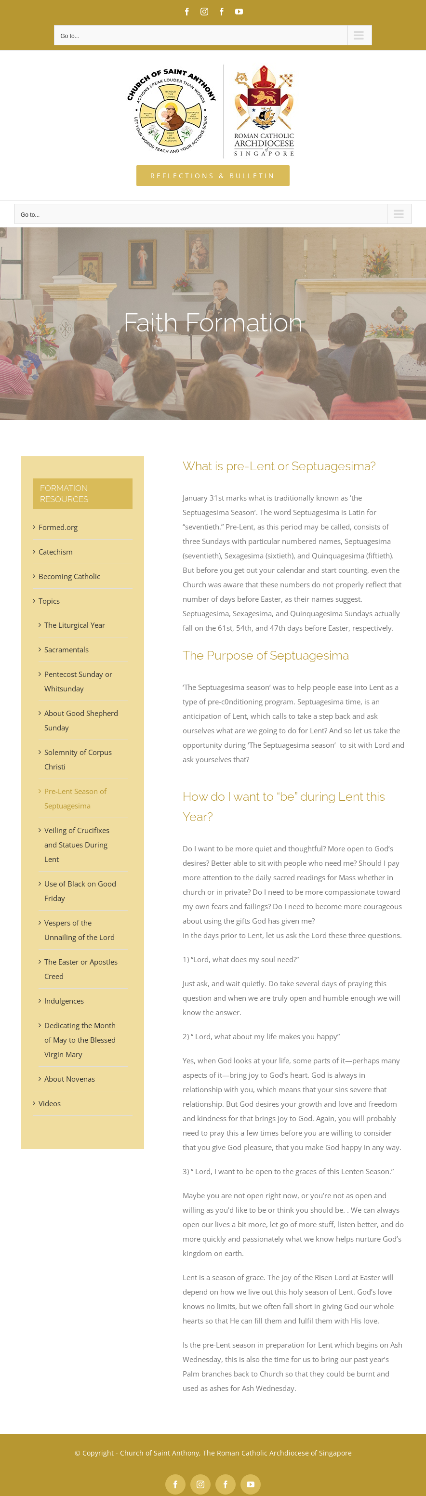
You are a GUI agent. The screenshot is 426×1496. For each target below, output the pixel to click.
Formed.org (58, 527)
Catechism (56, 551)
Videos (50, 1103)
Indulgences (64, 1001)
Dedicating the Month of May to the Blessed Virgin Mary (80, 1039)
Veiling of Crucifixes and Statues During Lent (76, 844)
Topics (49, 601)
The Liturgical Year (74, 625)
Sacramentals (66, 649)
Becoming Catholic (69, 576)
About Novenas (69, 1079)
